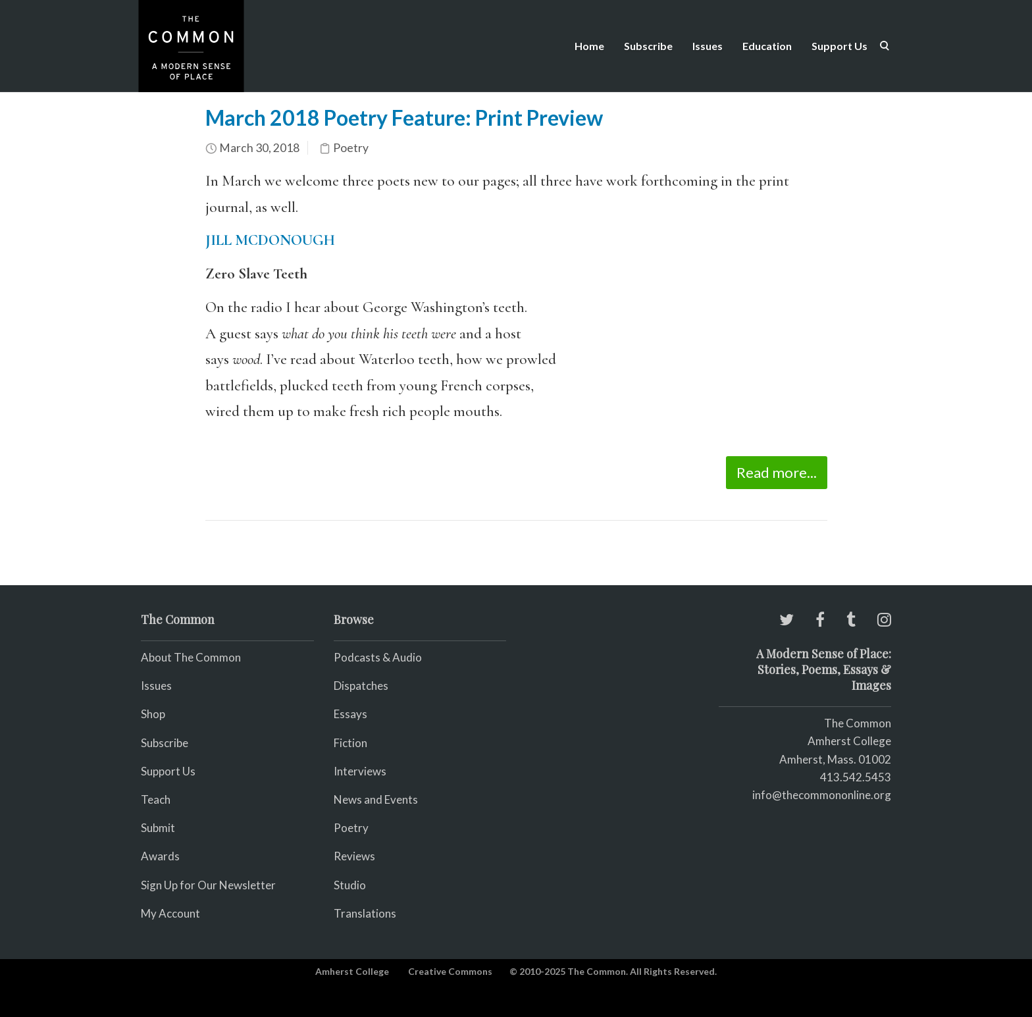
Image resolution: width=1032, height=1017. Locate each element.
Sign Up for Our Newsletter (208, 885)
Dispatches (361, 685)
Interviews (360, 771)
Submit (158, 828)
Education (767, 45)
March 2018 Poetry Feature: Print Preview (404, 117)
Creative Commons (450, 971)
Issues (707, 45)
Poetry (351, 148)
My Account (170, 913)
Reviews (354, 856)
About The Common (191, 657)
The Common (857, 723)
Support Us (839, 45)
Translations (365, 913)
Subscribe (648, 45)
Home (589, 45)
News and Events (376, 799)
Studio (350, 885)
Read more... (776, 472)
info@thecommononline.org (821, 795)
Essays (350, 714)
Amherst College (352, 971)
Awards (160, 856)
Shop (153, 714)
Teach (155, 799)
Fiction (350, 743)
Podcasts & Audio (378, 657)
